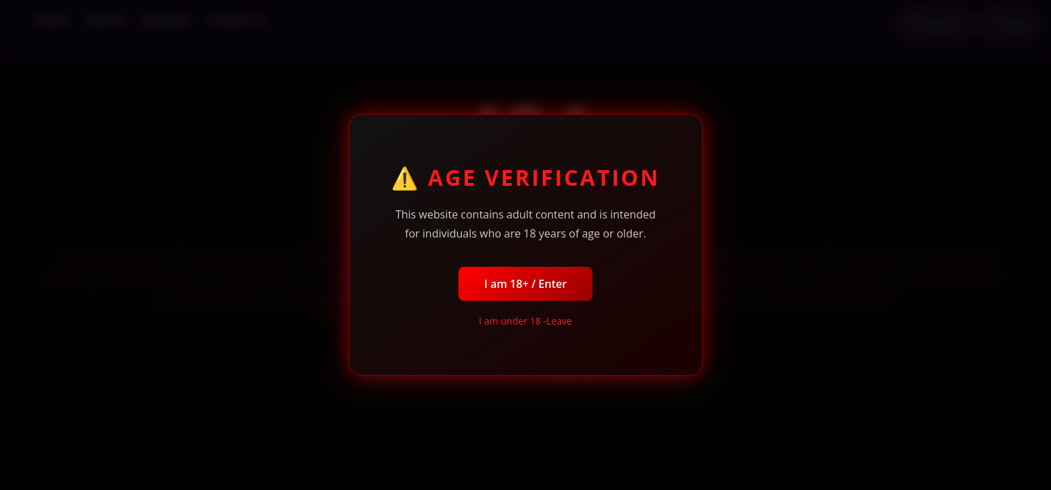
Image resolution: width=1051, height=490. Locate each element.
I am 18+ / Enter (525, 283)
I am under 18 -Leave (525, 320)
